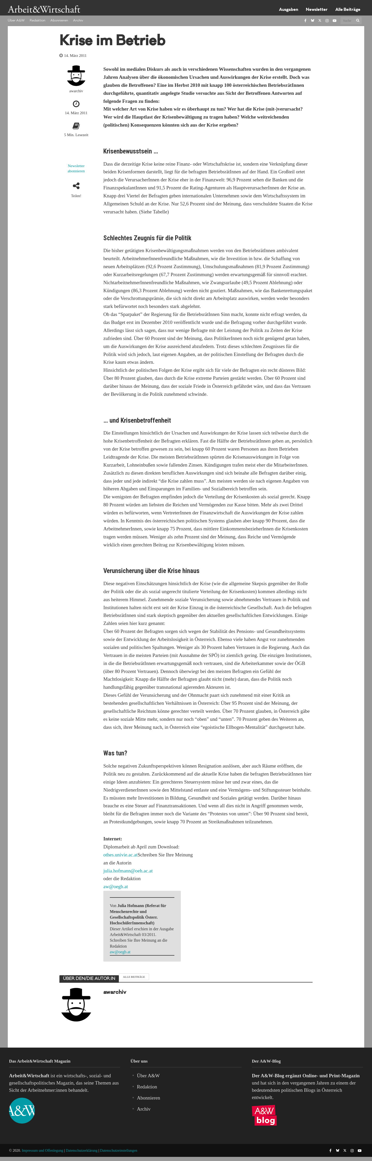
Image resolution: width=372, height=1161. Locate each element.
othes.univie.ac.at (120, 854)
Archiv (78, 20)
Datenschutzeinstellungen (118, 1150)
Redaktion (37, 20)
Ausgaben (288, 10)
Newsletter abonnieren (76, 168)
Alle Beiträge (347, 10)
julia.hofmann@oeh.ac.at (128, 870)
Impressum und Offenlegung (42, 1150)
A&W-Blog (272, 1075)
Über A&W (16, 20)
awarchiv (76, 91)
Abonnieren (59, 20)
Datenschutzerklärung (82, 1150)
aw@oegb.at (115, 886)
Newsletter (317, 10)
